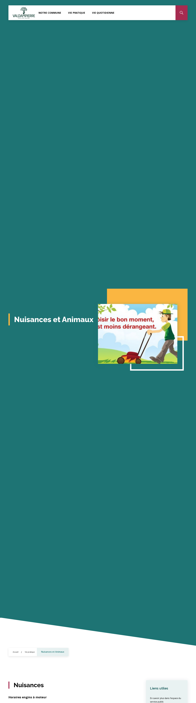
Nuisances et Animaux (52, 651)
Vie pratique (76, 12)
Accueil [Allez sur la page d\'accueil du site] (15, 652)
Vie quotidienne (103, 12)
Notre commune (49, 12)
